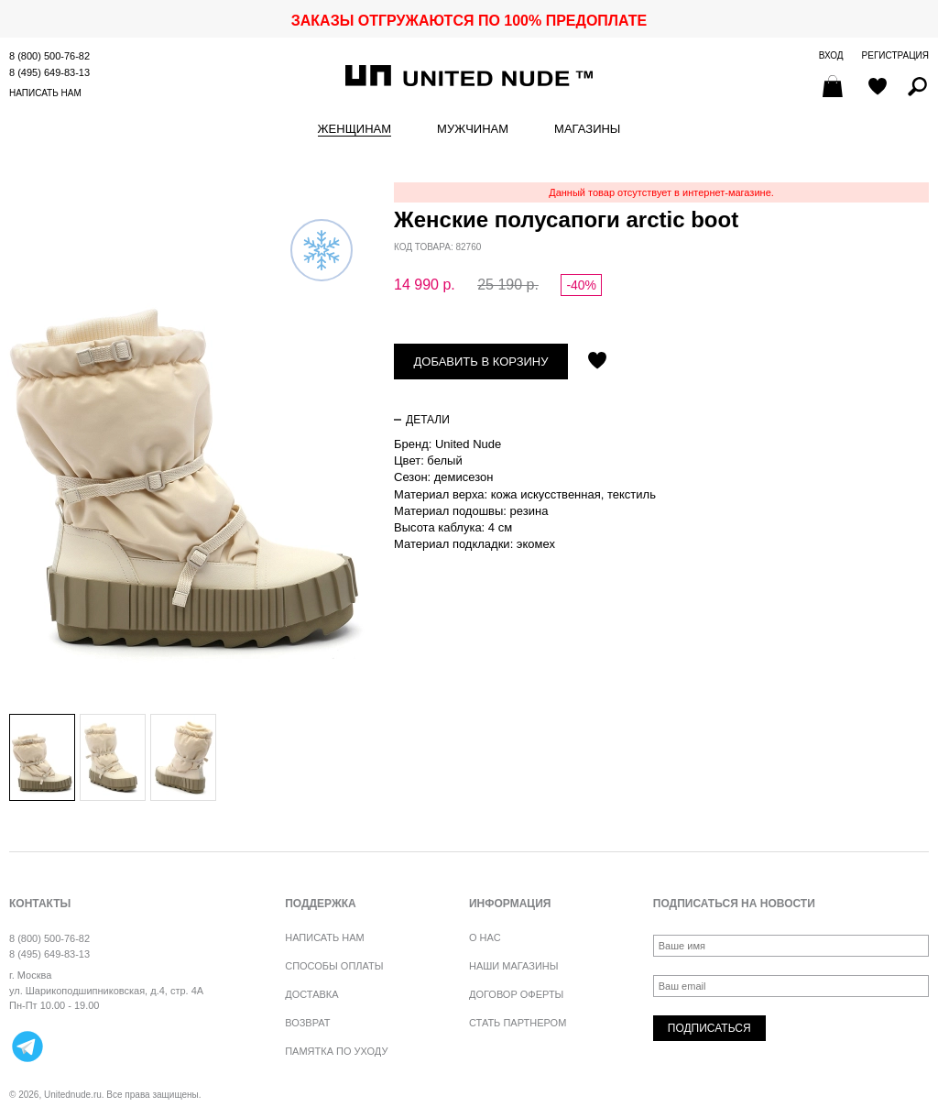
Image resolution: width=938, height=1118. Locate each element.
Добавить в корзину (481, 361)
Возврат (307, 1022)
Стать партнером (517, 1022)
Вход (831, 55)
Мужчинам (472, 129)
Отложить (597, 362)
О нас (485, 937)
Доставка (311, 994)
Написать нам (45, 93)
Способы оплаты (334, 965)
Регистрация (895, 55)
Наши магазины (514, 965)
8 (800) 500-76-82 (49, 55)
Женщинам (354, 129)
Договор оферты (516, 994)
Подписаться (709, 1028)
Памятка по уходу (336, 1051)
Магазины (587, 129)
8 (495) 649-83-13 (49, 72)
